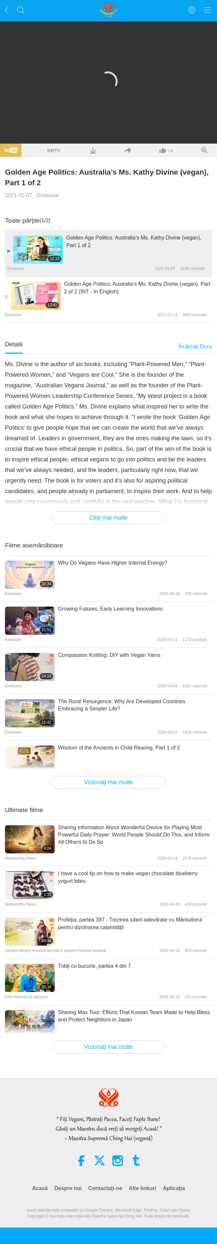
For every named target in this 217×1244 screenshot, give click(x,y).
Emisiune (48, 195)
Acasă (40, 1188)
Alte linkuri (142, 1188)
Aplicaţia (174, 1188)
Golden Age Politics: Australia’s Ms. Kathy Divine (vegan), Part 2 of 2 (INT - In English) (137, 287)
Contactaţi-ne (105, 1188)
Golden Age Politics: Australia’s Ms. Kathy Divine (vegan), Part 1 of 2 (133, 241)
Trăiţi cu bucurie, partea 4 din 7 (94, 966)
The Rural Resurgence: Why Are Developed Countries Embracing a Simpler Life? (121, 705)
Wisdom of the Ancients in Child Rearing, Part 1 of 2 (119, 748)
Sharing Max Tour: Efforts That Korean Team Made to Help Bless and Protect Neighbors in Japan (134, 1015)
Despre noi (68, 1188)
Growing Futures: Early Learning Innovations (110, 609)
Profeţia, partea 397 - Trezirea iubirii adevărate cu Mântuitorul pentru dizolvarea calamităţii (130, 923)
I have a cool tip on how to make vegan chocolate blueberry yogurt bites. (128, 877)
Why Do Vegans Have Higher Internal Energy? (112, 563)
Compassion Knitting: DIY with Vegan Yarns (109, 655)
